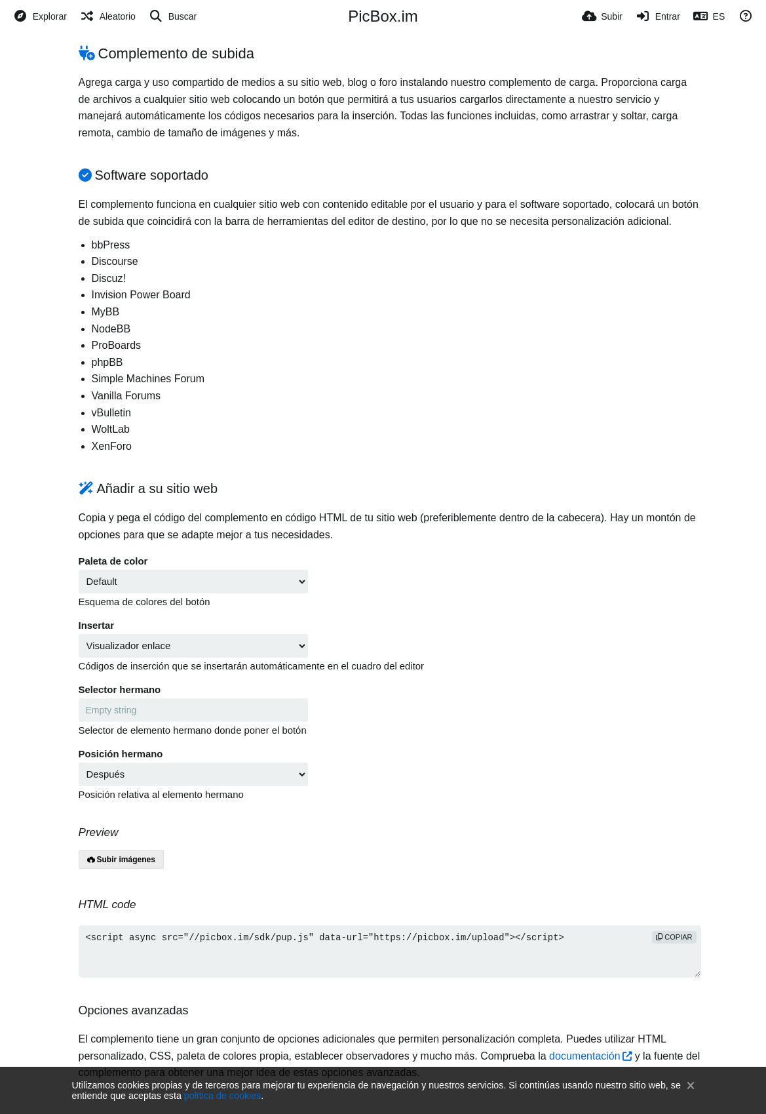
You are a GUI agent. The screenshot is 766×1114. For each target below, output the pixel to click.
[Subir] (602, 16)
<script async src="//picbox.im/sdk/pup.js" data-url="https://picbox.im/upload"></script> (390, 951)
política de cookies (222, 1095)
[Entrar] (658, 16)
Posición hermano (121, 754)
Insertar (97, 625)
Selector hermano (120, 690)
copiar (674, 937)
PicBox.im (383, 16)
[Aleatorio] (108, 16)
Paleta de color (113, 561)
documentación (585, 1056)
